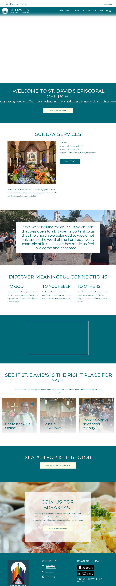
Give (77, 11)
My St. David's (65, 11)
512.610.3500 (107, 4)
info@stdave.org (50, 577)
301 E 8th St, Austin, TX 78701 (16, 4)
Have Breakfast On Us (93, 11)
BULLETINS (70, 161)
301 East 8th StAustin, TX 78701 (51, 566)
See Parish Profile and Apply (58, 465)
